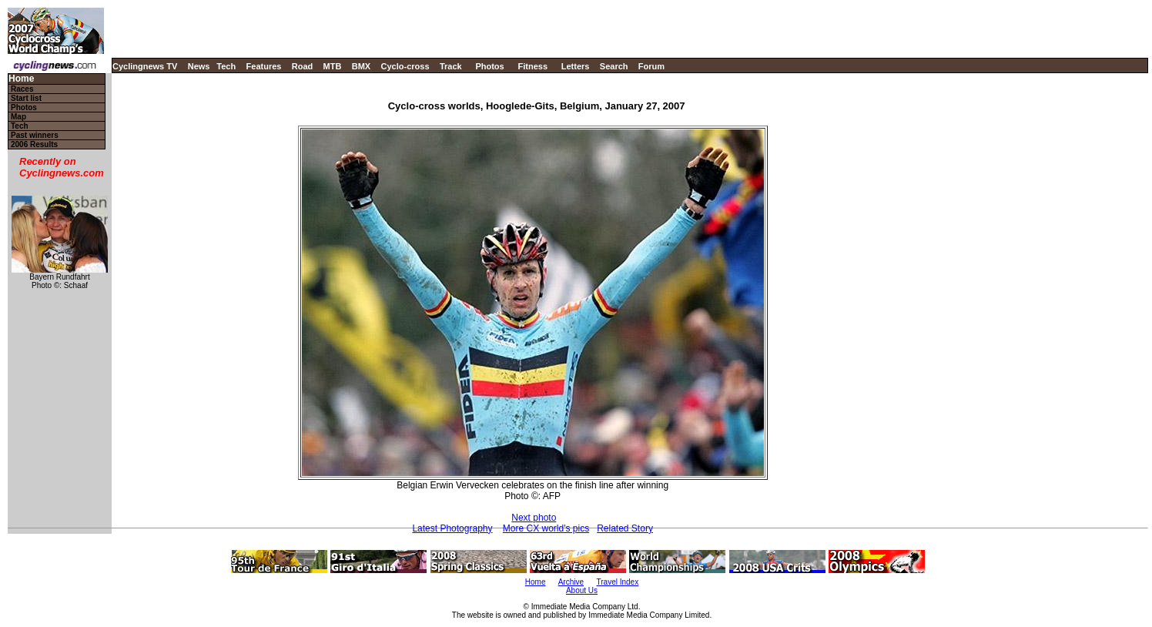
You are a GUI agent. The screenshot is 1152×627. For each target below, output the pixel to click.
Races (22, 89)
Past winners (35, 135)
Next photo (533, 517)
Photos (489, 66)
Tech (226, 66)
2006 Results (34, 144)
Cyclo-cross (405, 66)
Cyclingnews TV (144, 66)
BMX (361, 66)
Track (451, 66)
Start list (26, 98)
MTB (332, 66)
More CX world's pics (546, 528)
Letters (575, 66)
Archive (571, 582)
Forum (651, 66)
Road (302, 66)
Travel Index (618, 582)
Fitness (532, 66)
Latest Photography (452, 528)
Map (18, 116)
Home (21, 79)
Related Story (625, 528)
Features (264, 66)
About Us (582, 590)
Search (614, 66)
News (199, 66)
